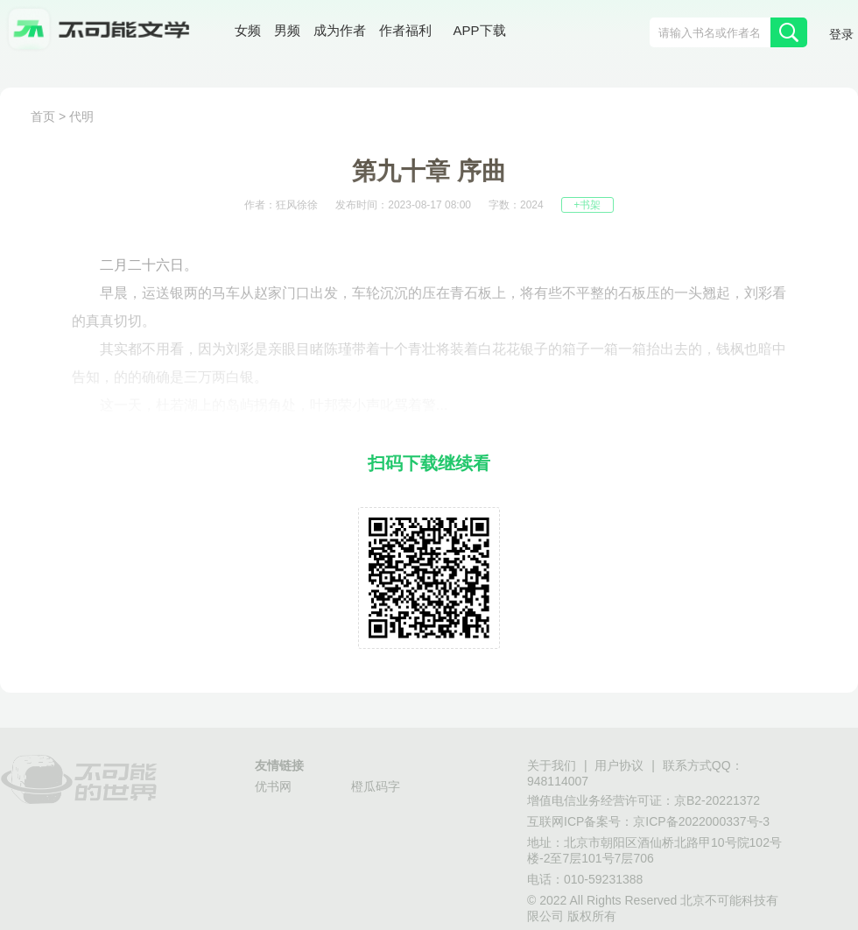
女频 (248, 30)
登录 (841, 34)
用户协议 (619, 765)
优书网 (273, 786)
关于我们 (551, 765)
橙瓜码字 (375, 786)
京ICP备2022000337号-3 (701, 821)
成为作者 (339, 30)
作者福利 (405, 30)
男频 (287, 30)
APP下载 (480, 30)
